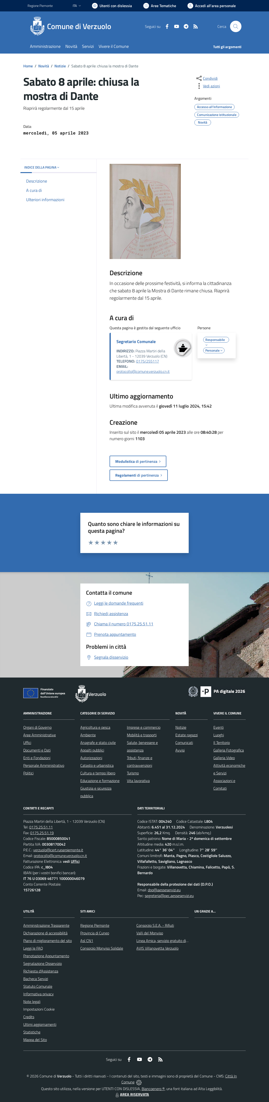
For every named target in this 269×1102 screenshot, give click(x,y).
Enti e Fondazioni (36, 758)
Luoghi (218, 735)
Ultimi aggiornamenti (39, 1024)
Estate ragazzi (186, 735)
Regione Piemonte (94, 925)
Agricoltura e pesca (95, 727)
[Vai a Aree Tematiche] (160, 5)
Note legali (31, 1001)
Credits (28, 1017)
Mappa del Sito (35, 1039)
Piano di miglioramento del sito (47, 940)
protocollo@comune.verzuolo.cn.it (143, 371)
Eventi (218, 727)
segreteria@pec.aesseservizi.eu (169, 895)
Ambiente (88, 735)
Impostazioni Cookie (39, 1009)
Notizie (60, 66)
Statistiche (31, 1032)
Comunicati (184, 742)
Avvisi (180, 750)
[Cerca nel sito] (235, 26)
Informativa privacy (38, 994)
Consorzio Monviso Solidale (101, 948)
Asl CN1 (86, 940)
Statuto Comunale (37, 986)
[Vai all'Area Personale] (211, 5)
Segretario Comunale (136, 341)
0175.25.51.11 (41, 827)
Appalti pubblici (92, 750)
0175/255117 (147, 361)
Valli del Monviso (149, 933)
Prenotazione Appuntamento (46, 956)
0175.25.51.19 (42, 833)
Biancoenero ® (153, 1089)
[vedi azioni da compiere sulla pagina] (207, 86)
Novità (43, 66)
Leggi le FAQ (33, 948)
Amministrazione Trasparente (46, 925)
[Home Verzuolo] (72, 26)
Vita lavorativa (138, 780)
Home (28, 66)
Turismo (133, 773)
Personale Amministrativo (43, 765)
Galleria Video (224, 758)
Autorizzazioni (91, 758)
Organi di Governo (37, 727)
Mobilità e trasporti (142, 735)
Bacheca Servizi (35, 979)
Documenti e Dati (37, 750)
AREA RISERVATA (131, 1094)
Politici (28, 773)
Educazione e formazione (100, 780)
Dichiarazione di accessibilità (45, 933)
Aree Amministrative (39, 735)
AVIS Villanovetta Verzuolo (157, 948)
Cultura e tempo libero (97, 773)
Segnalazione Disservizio (42, 963)
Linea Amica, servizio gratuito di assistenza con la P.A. (178, 940)
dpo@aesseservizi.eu (164, 890)
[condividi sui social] (206, 78)
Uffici (27, 742)
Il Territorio (221, 742)
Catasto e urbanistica (97, 765)
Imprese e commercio (143, 727)
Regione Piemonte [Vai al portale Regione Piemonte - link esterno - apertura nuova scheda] (40, 5)
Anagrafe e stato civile (98, 742)
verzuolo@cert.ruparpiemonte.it (58, 850)
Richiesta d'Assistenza (40, 971)
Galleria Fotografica (228, 750)
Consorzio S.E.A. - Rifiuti (155, 925)
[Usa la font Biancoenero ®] (112, 5)
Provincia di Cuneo (94, 933)
